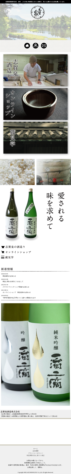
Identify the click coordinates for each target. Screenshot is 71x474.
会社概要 (36, 451)
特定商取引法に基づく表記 (35, 455)
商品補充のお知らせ (9, 276)
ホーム (35, 448)
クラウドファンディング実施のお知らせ (16, 287)
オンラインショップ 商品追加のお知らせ (17, 292)
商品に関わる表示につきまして (13, 281)
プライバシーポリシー (35, 453)
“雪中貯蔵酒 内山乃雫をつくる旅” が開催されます (19, 298)
